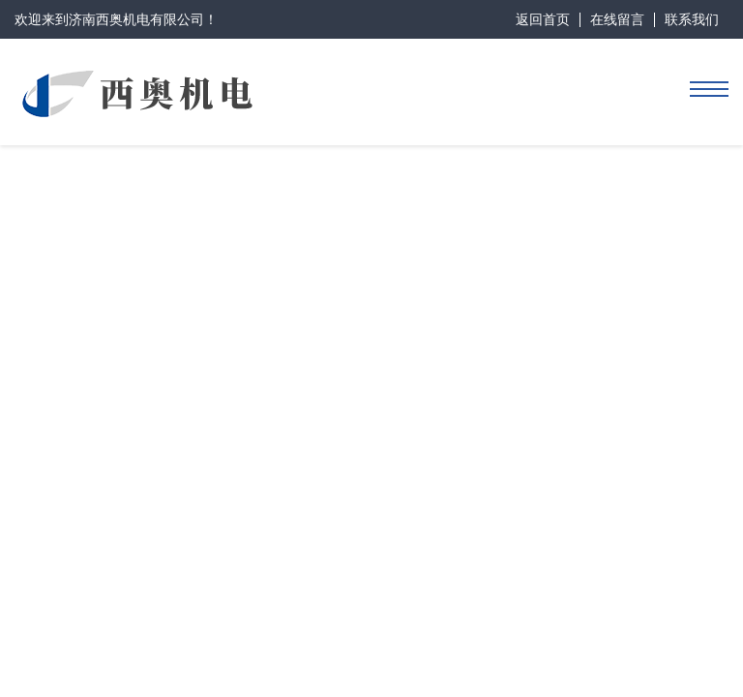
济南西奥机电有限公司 (136, 19)
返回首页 (543, 19)
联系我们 (692, 19)
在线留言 (617, 19)
